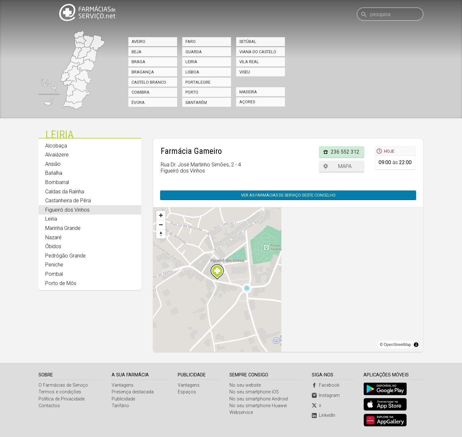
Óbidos (53, 246)
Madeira (248, 91)
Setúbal (247, 41)
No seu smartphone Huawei (258, 405)
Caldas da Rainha (64, 192)
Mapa (345, 166)
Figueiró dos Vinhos (67, 210)
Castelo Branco (149, 82)
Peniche (54, 265)
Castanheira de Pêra (68, 200)
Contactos (49, 405)
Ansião (53, 164)
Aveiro (138, 41)
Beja (136, 51)
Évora (138, 102)
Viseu (244, 72)
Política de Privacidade (61, 399)
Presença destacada (133, 392)
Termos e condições (59, 392)
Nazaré (53, 237)
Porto (191, 92)
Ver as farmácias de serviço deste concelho (288, 195)
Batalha (53, 173)
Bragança (143, 72)
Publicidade (123, 399)
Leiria (191, 61)
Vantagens (123, 385)
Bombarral (57, 182)
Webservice (241, 412)
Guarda (193, 51)
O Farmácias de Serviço (63, 385)
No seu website (245, 385)
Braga (138, 61)
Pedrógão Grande (65, 256)
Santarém (196, 102)
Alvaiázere (57, 155)
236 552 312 (345, 152)
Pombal (54, 274)
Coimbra (141, 92)
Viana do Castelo (257, 51)
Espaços (187, 392)
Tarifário (120, 405)
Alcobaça (56, 146)
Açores (247, 101)
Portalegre (197, 82)
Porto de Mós (60, 283)
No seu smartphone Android (259, 399)
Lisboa (192, 72)
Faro (190, 41)
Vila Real (249, 61)
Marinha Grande (63, 228)
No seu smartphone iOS (254, 392)
